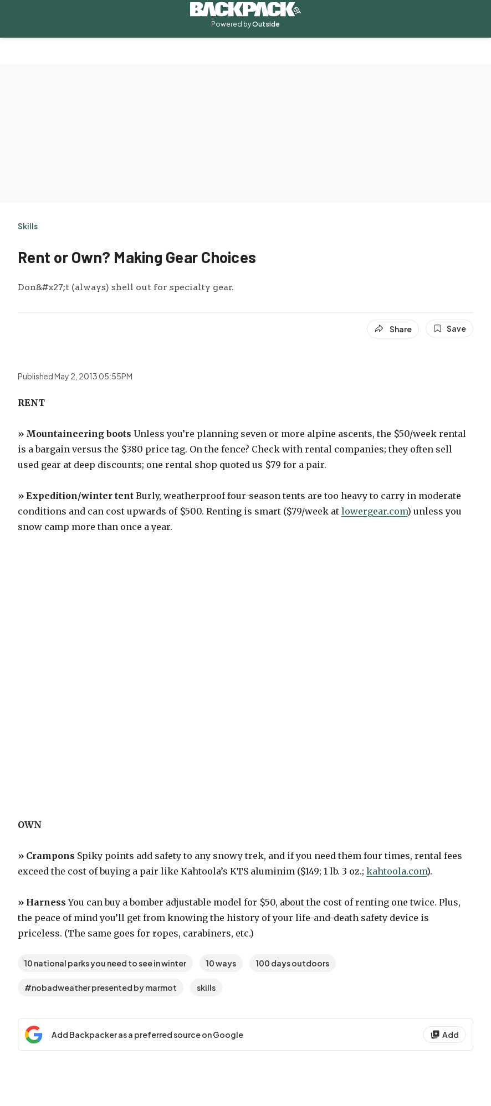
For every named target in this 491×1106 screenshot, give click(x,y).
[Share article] (393, 329)
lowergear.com (374, 511)
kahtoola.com (396, 871)
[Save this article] (449, 328)
